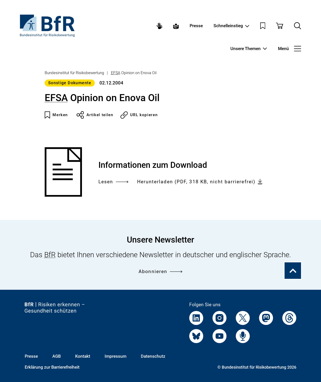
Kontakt (82, 356)
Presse (196, 25)
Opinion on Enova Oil (133, 72)
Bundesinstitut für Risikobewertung (74, 72)
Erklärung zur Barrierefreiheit (52, 367)
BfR (50, 255)
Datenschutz (153, 356)
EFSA (115, 72)
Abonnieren (160, 271)
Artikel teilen (95, 115)
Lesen (113, 181)
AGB (56, 356)
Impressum (115, 356)
